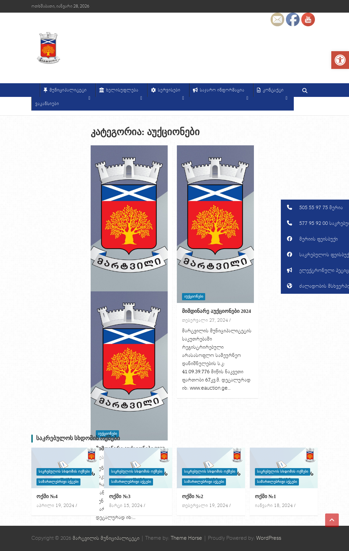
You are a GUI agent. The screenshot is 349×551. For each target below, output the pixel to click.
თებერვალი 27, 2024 (205, 320)
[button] (315, 207)
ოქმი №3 (119, 496)
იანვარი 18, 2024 (274, 506)
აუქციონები (193, 296)
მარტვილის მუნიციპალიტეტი (106, 538)
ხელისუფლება (124, 92)
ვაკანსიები (47, 104)
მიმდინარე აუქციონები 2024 (216, 311)
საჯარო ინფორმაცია (224, 92)
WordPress (268, 538)
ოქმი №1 (265, 496)
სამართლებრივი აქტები (58, 481)
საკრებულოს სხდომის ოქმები (78, 438)
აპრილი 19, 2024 (55, 506)
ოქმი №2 (192, 496)
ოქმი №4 (47, 496)
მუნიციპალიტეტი (69, 92)
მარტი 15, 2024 (125, 506)
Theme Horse (186, 538)
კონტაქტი (275, 92)
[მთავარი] (35, 90)
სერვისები (171, 92)
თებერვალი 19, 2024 (205, 506)
